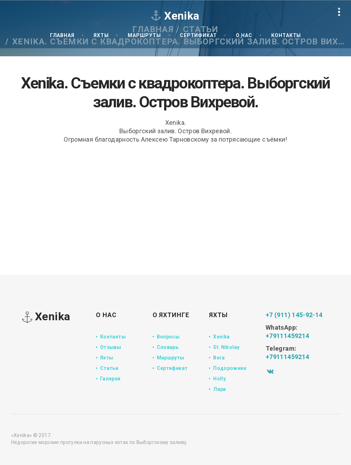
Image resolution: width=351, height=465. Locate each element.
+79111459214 (287, 335)
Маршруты (144, 35)
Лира (219, 389)
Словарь (168, 347)
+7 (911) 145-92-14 (294, 315)
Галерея (110, 378)
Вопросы (168, 336)
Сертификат (198, 35)
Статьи (109, 368)
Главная (62, 35)
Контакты (286, 35)
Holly (219, 378)
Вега (219, 357)
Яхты (101, 35)
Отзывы (110, 347)
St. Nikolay (226, 347)
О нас (244, 35)
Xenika (46, 317)
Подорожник (229, 368)
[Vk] (270, 371)
